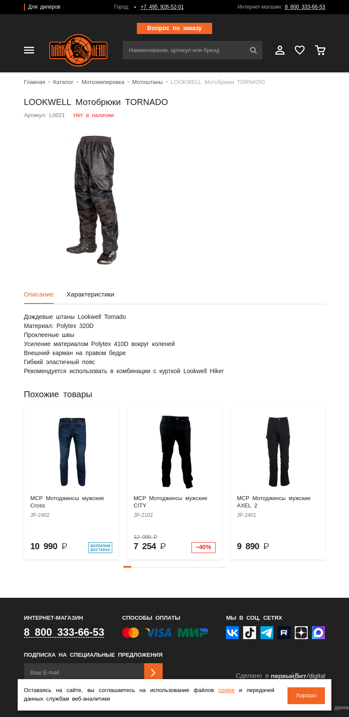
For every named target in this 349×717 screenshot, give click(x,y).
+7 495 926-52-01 (162, 7)
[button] (127, 567)
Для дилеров (44, 7)
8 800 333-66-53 (305, 7)
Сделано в (280, 676)
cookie (227, 691)
